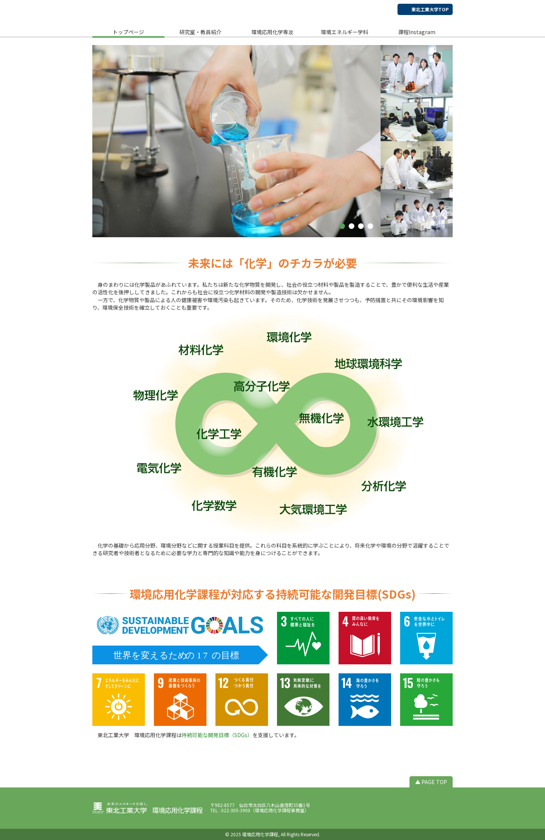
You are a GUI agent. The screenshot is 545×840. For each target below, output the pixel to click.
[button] (342, 226)
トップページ (128, 32)
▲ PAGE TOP (431, 782)
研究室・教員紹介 (200, 32)
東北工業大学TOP (430, 9)
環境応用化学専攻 (272, 32)
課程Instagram (416, 32)
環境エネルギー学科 (344, 32)
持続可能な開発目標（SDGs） (217, 735)
